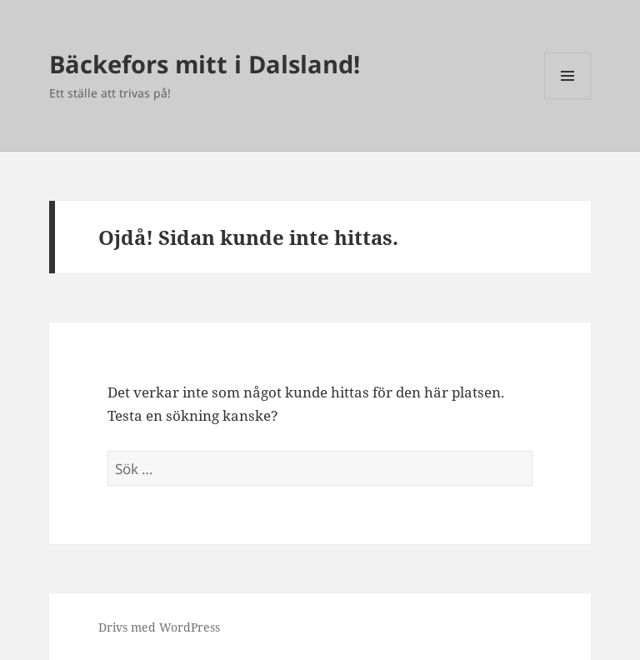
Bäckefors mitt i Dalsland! (204, 64)
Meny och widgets (568, 98)
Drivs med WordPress (159, 627)
